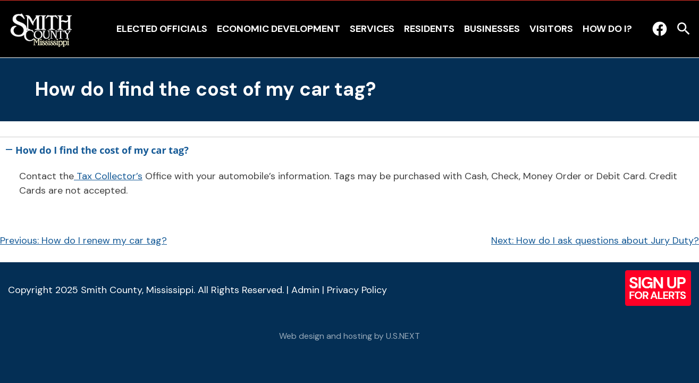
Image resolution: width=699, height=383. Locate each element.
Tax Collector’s (108, 176)
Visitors (551, 28)
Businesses (492, 28)
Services (372, 28)
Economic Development (278, 28)
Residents (429, 28)
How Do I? (607, 28)
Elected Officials (161, 28)
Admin (305, 290)
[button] (349, 148)
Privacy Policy (357, 290)
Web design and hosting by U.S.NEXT (349, 336)
